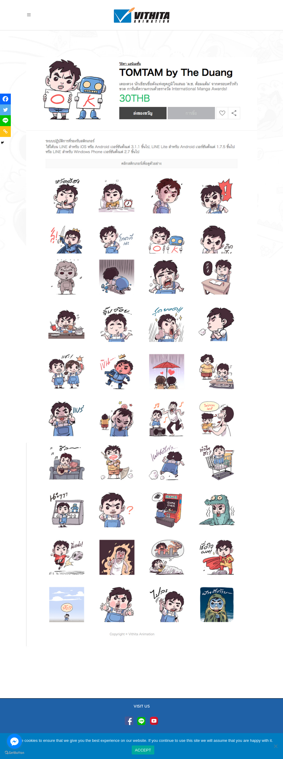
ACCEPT (143, 750)
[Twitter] (5, 109)
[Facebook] (5, 99)
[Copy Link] (5, 131)
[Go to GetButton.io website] (14, 753)
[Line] (5, 120)
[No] (275, 746)
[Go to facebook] (14, 741)
